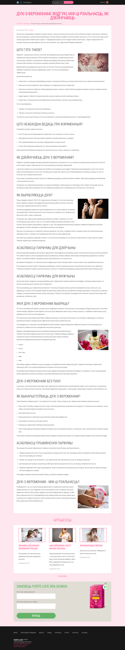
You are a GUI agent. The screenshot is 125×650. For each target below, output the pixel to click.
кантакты (75, 633)
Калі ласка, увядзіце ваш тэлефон (27, 602)
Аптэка (66, 633)
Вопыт (16, 633)
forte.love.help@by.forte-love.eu (23, 642)
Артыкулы (58, 633)
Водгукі (41, 633)
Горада (49, 633)
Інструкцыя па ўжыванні (28, 633)
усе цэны (84, 633)
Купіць (36, 615)
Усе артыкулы (62, 576)
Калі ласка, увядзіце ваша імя (26, 592)
